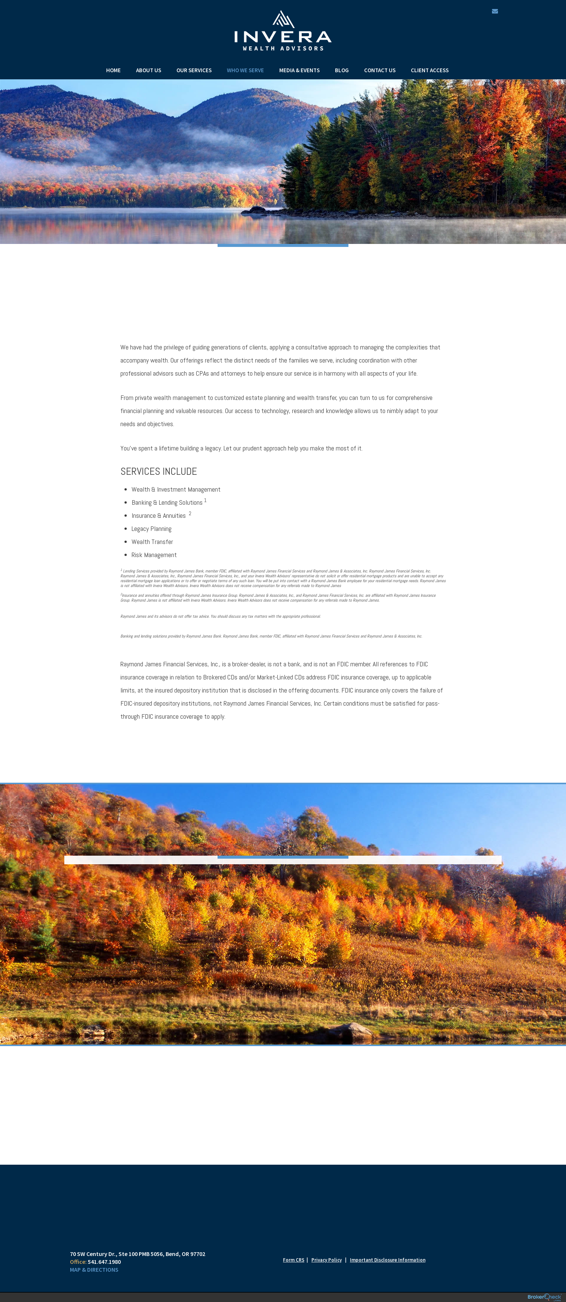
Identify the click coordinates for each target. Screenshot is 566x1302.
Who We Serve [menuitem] (245, 70)
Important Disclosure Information (387, 1260)
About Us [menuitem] (148, 70)
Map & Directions (94, 1269)
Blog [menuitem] (342, 70)
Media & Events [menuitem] (299, 70)
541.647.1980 (104, 1261)
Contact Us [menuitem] (380, 70)
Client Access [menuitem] (430, 70)
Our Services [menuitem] (194, 70)
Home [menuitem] (113, 70)
